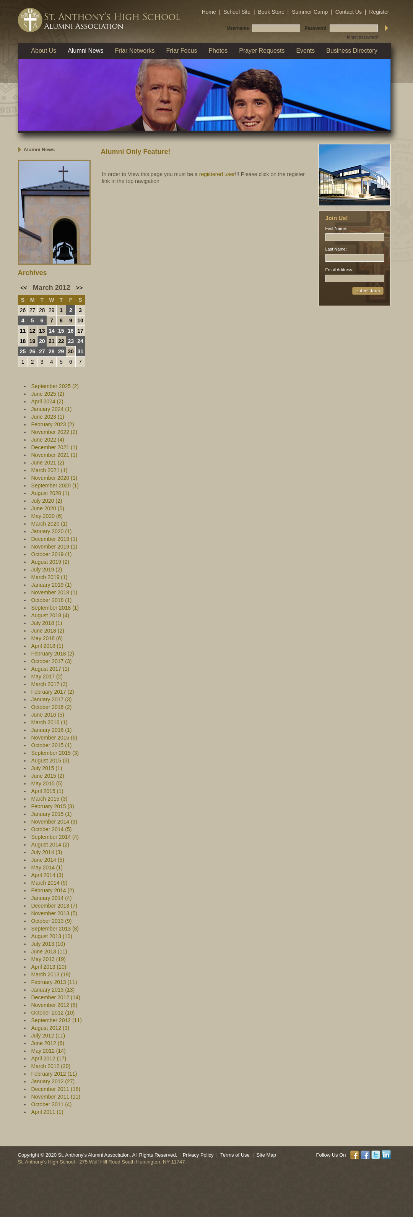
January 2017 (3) (51, 699)
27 (32, 310)
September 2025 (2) (55, 386)
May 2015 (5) (47, 783)
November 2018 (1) (54, 592)
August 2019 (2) (50, 562)
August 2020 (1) (50, 493)
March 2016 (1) (49, 722)
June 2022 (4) (47, 440)
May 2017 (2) (47, 676)
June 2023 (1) (47, 417)
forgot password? (363, 37)
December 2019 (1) (54, 539)
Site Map (266, 1155)
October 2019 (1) (51, 554)
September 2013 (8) (55, 929)
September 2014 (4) (55, 837)
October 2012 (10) (53, 1013)
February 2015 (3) (52, 806)
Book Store (271, 12)
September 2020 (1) (55, 485)
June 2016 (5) (47, 715)
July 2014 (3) (46, 852)
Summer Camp (310, 12)
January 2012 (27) (53, 1081)
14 (52, 331)
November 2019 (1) (54, 547)
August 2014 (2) (50, 845)
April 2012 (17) (49, 1058)
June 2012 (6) (47, 1043)
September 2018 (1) (55, 608)
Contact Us (348, 12)
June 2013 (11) (49, 951)
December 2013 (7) (54, 906)
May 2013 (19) (48, 959)
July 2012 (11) (48, 1036)
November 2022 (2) (54, 432)
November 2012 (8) (54, 1005)
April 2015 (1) (47, 791)
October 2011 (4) (51, 1104)
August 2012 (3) (50, 1028)
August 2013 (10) (51, 936)
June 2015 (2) (47, 776)
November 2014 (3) (54, 822)
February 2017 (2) (52, 692)
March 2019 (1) (49, 577)
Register (379, 12)
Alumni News (39, 149)
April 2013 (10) (49, 967)
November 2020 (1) (54, 478)
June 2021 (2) (47, 463)
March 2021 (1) (49, 470)
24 (80, 341)
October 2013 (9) (51, 921)
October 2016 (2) (51, 707)
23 (71, 341)
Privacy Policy (198, 1155)
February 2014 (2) (52, 890)
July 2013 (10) (48, 944)
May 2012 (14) (48, 1051)
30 (71, 351)
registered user (217, 174)
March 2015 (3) (49, 799)
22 (61, 341)
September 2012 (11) (56, 1020)
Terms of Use (235, 1155)
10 (80, 320)
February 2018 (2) (52, 654)
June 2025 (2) (47, 394)
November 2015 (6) (54, 738)
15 (61, 331)
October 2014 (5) (51, 829)
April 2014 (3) (47, 875)
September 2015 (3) (55, 753)
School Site (236, 12)
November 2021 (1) (54, 455)
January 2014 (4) (51, 898)
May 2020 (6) (47, 516)
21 (52, 341)
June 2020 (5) (47, 508)
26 (23, 310)
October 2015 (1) (51, 745)
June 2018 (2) (47, 631)
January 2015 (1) (51, 814)
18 (23, 341)
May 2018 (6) (47, 638)
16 (71, 331)
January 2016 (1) (51, 730)
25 (23, 351)
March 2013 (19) (51, 974)
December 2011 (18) (55, 1089)
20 (42, 341)
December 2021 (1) (54, 447)
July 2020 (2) (46, 501)
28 (42, 310)
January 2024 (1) (51, 409)
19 (32, 341)
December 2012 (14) (55, 997)
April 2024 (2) (47, 401)
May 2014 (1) (47, 867)
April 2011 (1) (47, 1112)
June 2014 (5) (47, 860)
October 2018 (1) (51, 600)
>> (79, 288)
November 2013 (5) (54, 913)
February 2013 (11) (54, 982)
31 (80, 351)
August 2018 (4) (50, 615)
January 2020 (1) (51, 531)
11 (23, 331)
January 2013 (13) (53, 990)
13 (42, 331)
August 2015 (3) (50, 760)
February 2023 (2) (52, 424)
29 (52, 310)
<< (24, 288)
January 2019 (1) (51, 585)
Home (209, 12)
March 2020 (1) (49, 524)
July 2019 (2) (46, 569)
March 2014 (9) (49, 883)
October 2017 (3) (51, 661)
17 (80, 331)
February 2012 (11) (54, 1074)
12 (32, 331)
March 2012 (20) (51, 1066)
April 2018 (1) (47, 646)
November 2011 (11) (55, 1097)
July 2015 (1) (46, 768)
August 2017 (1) (50, 669)
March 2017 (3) (49, 684)
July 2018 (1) (46, 623)
